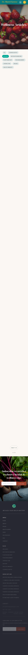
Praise (4, 526)
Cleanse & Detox (13, 52)
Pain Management (19, 60)
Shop (4, 532)
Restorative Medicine (16, 56)
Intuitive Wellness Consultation (12, 577)
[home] (9, 2)
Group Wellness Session (10, 583)
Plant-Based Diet (7, 555)
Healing (16, 63)
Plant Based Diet (8, 60)
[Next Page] (14, 448)
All (4, 52)
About (4, 523)
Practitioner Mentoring (10, 595)
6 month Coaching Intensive (11, 589)
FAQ (4, 538)
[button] (24, 2)
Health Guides (7, 529)
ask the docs (6, 535)
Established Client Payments (11, 598)
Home (4, 520)
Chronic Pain (7, 63)
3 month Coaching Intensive (11, 586)
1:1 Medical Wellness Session (11, 580)
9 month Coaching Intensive (11, 592)
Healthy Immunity (8, 67)
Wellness (5, 56)
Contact (5, 541)
